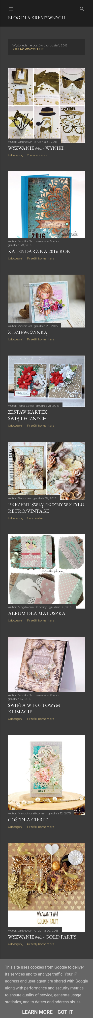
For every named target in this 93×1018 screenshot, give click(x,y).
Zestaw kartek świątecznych (27, 415)
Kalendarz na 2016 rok (39, 251)
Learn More (37, 1012)
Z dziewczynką (27, 332)
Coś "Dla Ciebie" (28, 819)
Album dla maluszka (36, 613)
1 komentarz (36, 518)
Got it (65, 1012)
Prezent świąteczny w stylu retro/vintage (46, 507)
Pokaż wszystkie (28, 49)
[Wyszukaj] (82, 8)
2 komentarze (37, 155)
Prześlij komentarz (40, 258)
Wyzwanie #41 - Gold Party (42, 937)
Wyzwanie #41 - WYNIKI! (36, 148)
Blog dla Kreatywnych (36, 18)
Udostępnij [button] (15, 155)
